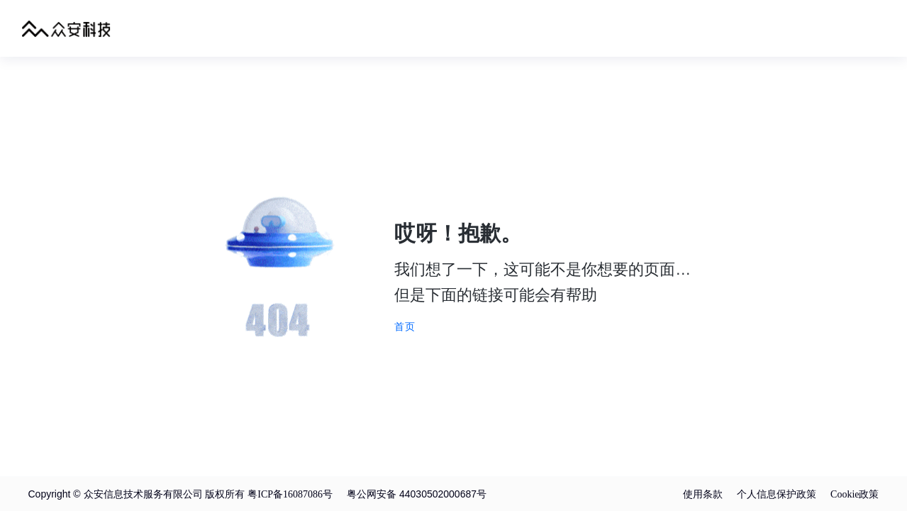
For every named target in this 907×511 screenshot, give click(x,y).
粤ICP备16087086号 (290, 494)
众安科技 (66, 28)
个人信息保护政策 (776, 494)
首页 (405, 326)
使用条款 (703, 494)
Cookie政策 (854, 494)
